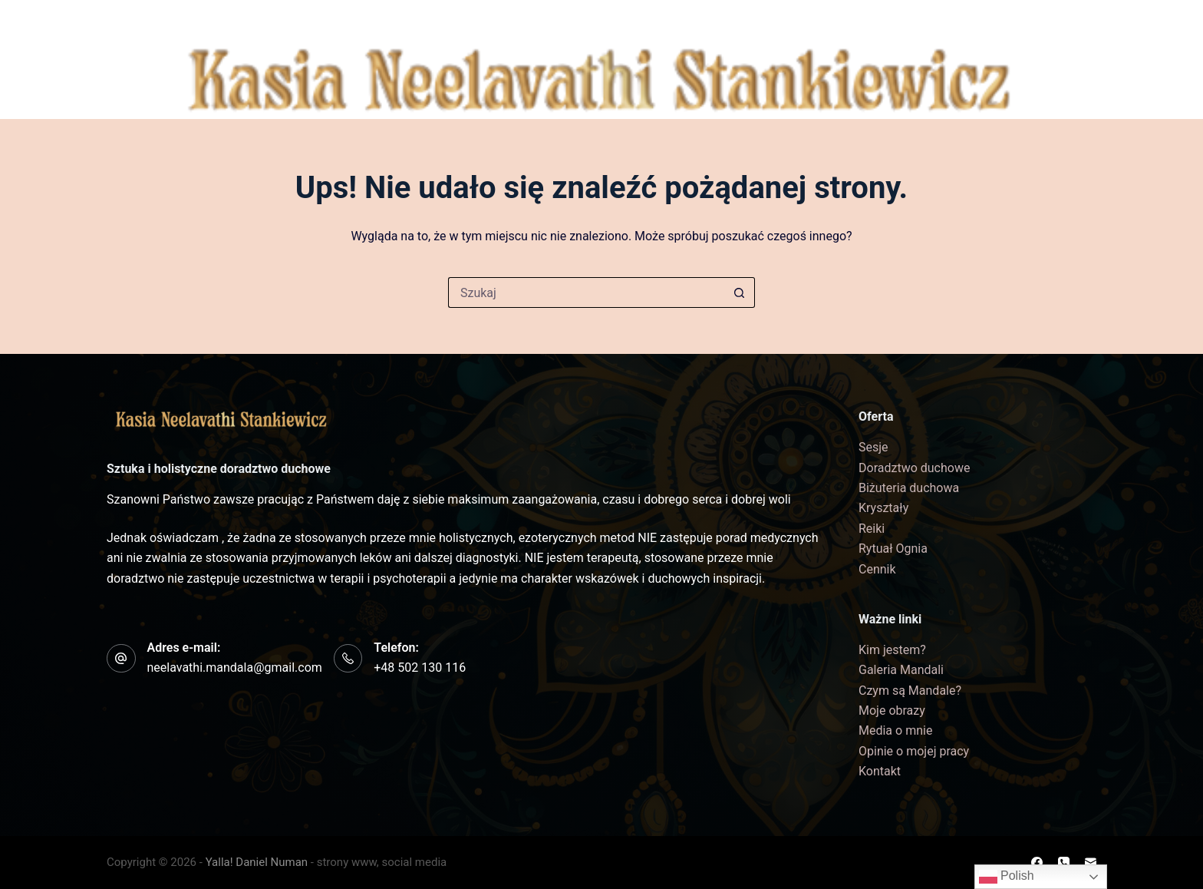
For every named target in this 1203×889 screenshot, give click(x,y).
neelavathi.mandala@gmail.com (234, 667)
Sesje (873, 447)
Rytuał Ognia (893, 548)
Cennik (932, 19)
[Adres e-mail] (1064, 107)
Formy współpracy (667, 19)
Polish (1006, 877)
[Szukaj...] (586, 292)
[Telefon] (1064, 79)
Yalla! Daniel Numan (257, 862)
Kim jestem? (227, 19)
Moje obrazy (892, 710)
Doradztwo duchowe (914, 468)
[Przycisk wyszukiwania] (739, 292)
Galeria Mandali (362, 19)
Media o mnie (895, 730)
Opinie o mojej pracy (914, 751)
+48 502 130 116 (420, 667)
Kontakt (1004, 19)
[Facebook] (1064, 50)
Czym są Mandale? (910, 690)
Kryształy (883, 508)
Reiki (872, 528)
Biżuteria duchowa (822, 19)
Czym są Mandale (507, 19)
